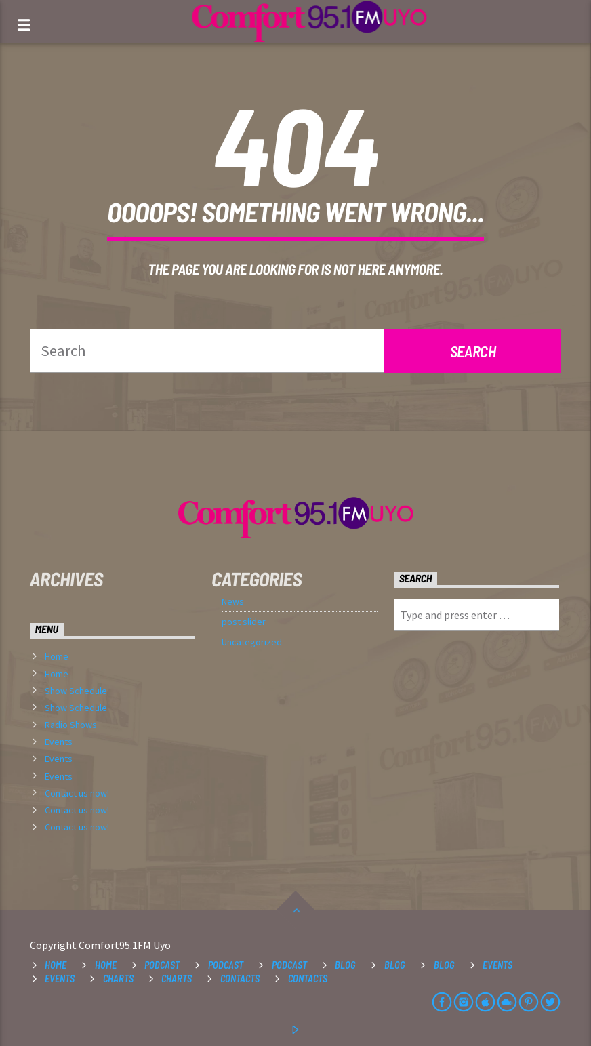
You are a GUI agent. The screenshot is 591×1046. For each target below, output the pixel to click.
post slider (244, 622)
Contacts (240, 978)
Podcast (162, 965)
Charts (118, 978)
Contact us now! (77, 793)
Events (59, 742)
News (233, 601)
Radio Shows (71, 725)
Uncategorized (252, 642)
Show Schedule (76, 691)
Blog (345, 965)
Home (56, 656)
